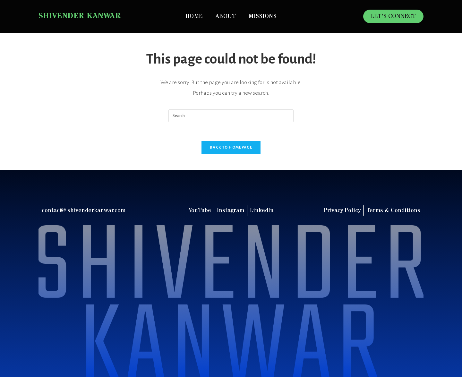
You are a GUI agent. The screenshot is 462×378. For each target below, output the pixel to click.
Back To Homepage (231, 148)
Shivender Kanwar (79, 16)
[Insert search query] (231, 115)
